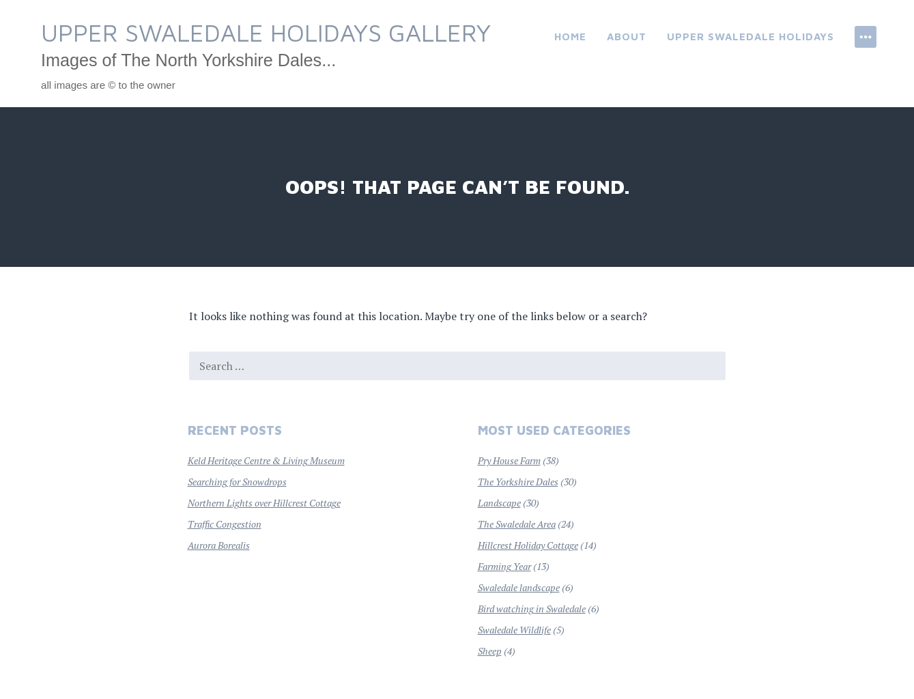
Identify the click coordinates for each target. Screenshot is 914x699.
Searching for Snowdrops (237, 481)
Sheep (490, 650)
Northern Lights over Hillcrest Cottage (264, 502)
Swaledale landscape (519, 587)
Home (570, 36)
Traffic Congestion (224, 523)
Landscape (499, 502)
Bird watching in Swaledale (532, 608)
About (626, 36)
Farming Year (504, 566)
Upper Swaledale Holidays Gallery (266, 32)
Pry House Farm (509, 460)
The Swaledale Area (517, 523)
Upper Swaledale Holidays (750, 36)
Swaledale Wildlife (514, 629)
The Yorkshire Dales (518, 481)
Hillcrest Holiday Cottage (528, 545)
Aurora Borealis (219, 545)
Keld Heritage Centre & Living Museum (266, 460)
